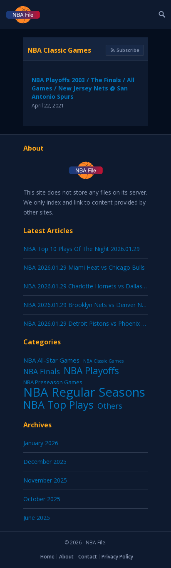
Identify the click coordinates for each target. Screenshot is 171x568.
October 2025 (41, 499)
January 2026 (40, 443)
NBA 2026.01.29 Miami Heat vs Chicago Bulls (84, 267)
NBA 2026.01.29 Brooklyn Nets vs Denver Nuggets (91, 305)
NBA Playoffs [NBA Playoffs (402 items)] (91, 371)
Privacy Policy (117, 556)
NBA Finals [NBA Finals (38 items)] (41, 371)
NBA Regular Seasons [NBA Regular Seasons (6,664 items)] (84, 392)
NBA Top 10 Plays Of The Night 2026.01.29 (81, 249)
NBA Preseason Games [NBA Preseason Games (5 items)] (52, 382)
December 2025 (45, 462)
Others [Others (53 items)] (109, 406)
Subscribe (124, 50)
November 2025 (45, 480)
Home (47, 556)
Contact (87, 556)
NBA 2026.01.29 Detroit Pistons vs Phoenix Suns (88, 323)
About (66, 556)
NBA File (95, 542)
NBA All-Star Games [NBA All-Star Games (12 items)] (51, 360)
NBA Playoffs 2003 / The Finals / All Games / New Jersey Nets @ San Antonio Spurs (83, 88)
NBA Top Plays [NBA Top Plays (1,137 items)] (58, 405)
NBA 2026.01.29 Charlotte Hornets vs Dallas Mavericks (97, 286)
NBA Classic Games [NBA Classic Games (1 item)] (103, 361)
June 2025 (36, 518)
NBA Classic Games (59, 50)
